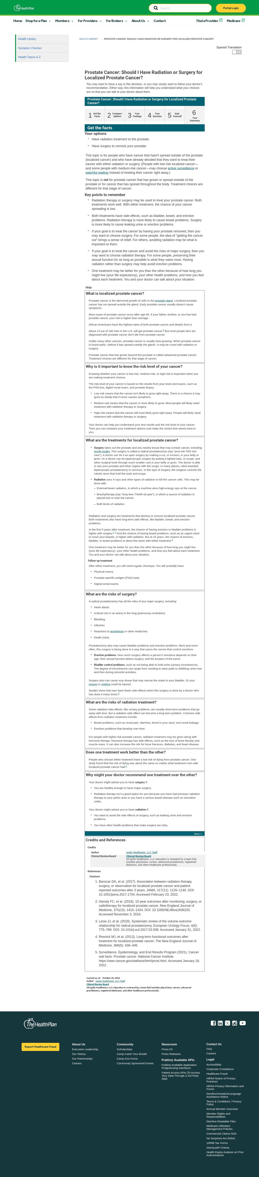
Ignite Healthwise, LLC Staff (141, 852)
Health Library (27, 38)
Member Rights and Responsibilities (218, 1115)
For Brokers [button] (114, 21)
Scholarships (124, 1049)
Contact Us (214, 1044)
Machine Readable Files (221, 1121)
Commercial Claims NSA (221, 1133)
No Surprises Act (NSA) (220, 1138)
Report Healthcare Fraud (40, 1046)
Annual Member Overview (222, 1108)
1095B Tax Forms (217, 1142)
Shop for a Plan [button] (36, 21)
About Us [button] (138, 21)
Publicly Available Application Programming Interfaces (179, 1066)
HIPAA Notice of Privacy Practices (221, 1080)
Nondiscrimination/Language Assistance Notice (223, 1095)
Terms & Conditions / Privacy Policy (223, 1103)
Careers (77, 1063)
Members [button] (62, 21)
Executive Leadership (85, 1049)
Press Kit (167, 1049)
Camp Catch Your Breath (132, 1053)
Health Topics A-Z (29, 57)
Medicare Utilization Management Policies (219, 1127)
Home (17, 21)
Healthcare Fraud (217, 1073)
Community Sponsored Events (135, 1063)
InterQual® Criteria (217, 1147)
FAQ (209, 1048)
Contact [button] (160, 21)
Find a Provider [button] (207, 21)
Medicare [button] (233, 21)
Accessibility (213, 1064)
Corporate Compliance (220, 1069)
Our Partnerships (82, 1058)
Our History (79, 1053)
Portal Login (231, 8)
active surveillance (181, 168)
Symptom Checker (30, 48)
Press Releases (171, 1053)
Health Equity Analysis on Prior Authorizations (225, 1154)
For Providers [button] (88, 21)
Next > (198, 833)
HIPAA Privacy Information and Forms (225, 1088)
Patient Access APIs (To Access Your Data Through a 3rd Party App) (181, 1075)
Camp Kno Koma (127, 1058)
